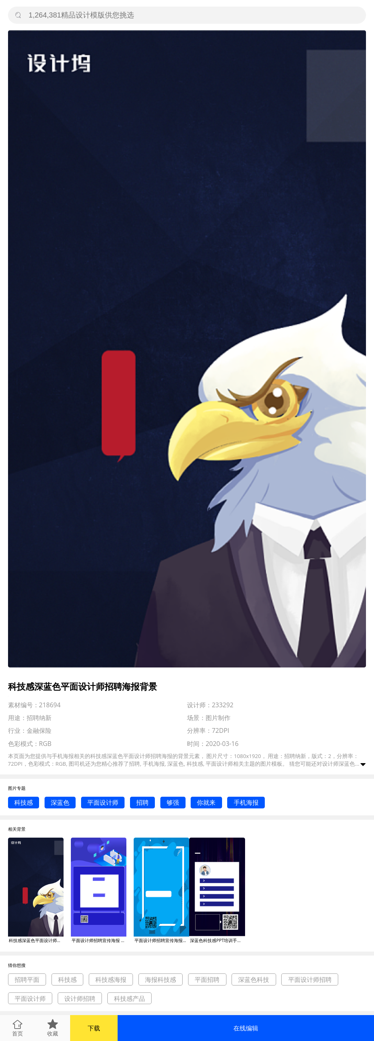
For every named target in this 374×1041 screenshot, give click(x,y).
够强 (173, 802)
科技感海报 (110, 979)
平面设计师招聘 (310, 979)
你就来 (206, 802)
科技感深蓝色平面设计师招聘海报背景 (36, 940)
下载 (94, 1028)
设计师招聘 (79, 998)
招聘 (142, 802)
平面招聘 (207, 979)
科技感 (23, 802)
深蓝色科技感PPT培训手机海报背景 (217, 940)
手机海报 (246, 802)
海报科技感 (160, 979)
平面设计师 (102, 802)
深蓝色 (60, 802)
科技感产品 (129, 998)
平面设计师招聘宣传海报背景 (161, 940)
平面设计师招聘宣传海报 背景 (99, 940)
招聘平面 (27, 979)
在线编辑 (245, 1028)
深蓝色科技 (253, 979)
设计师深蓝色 (338, 763)
